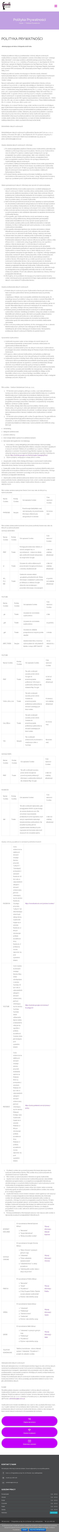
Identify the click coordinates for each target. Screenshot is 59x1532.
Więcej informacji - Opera (48, 1312)
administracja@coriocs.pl (17, 1398)
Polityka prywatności (37, 1529)
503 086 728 (51, 1521)
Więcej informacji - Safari (48, 1334)
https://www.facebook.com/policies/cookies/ (39, 903)
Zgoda (24, 1529)
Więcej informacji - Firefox (48, 1288)
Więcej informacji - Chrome (48, 1258)
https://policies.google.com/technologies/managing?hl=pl (28, 455)
